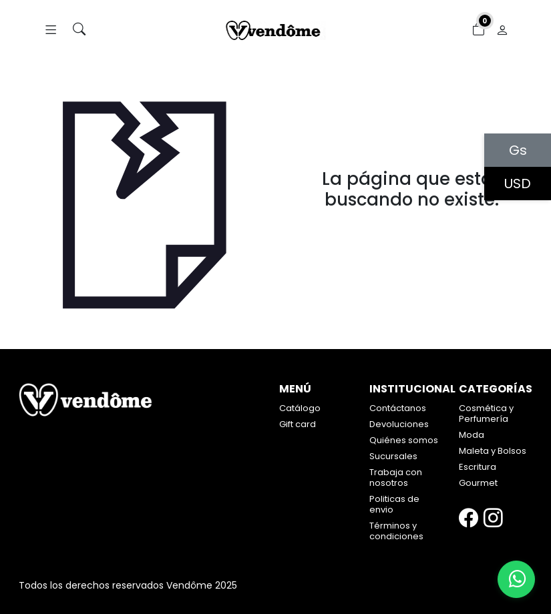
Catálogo (300, 408)
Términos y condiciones (396, 531)
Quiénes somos (403, 440)
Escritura (477, 466)
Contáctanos (397, 408)
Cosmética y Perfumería (486, 413)
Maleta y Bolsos (492, 450)
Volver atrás (411, 228)
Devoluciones (399, 424)
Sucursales (393, 456)
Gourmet (478, 483)
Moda (471, 434)
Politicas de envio (394, 504)
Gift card (297, 424)
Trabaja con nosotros (395, 477)
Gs (518, 150)
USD (517, 183)
